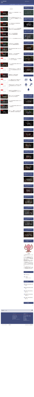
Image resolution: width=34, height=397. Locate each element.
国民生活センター (27, 320)
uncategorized (27, 274)
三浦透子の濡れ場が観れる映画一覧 (29, 298)
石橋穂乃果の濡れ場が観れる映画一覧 (29, 295)
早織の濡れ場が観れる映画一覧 (29, 288)
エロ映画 (26, 276)
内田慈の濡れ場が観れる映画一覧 (29, 285)
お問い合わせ (27, 1)
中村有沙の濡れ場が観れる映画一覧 (29, 291)
